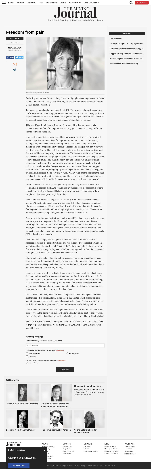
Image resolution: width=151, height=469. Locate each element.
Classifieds (75, 3)
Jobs (63, 3)
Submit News (76, 20)
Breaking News (74, 353)
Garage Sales (91, 3)
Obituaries (51, 3)
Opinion (31, 3)
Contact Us (129, 451)
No (37, 363)
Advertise (128, 449)
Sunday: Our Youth (111, 453)
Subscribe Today (89, 20)
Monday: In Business (112, 449)
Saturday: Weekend (111, 451)
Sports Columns (68, 451)
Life (41, 3)
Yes (29, 363)
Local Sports (67, 446)
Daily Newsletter (34, 353)
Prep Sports (67, 449)
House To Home (110, 446)
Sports (20, 3)
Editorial (86, 449)
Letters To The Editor (91, 451)
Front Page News (48, 446)
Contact (130, 444)
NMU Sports (67, 453)
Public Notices (129, 454)
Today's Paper (64, 20)
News (11, 3)
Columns (14, 38)
